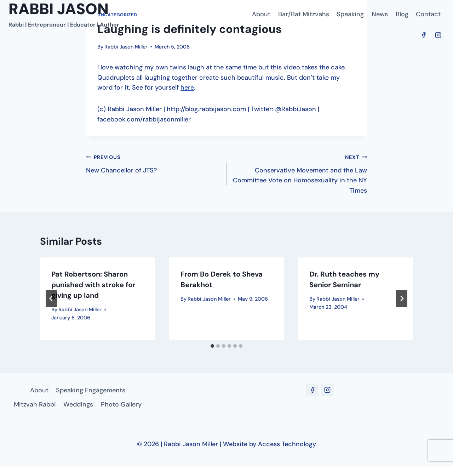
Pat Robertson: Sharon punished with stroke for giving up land (93, 284)
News (380, 14)
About (261, 14)
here (187, 87)
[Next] (401, 298)
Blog (402, 14)
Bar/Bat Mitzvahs (303, 14)
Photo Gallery (121, 404)
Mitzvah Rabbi (35, 404)
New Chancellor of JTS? (153, 163)
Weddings (78, 404)
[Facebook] (423, 35)
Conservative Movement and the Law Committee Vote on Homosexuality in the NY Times (300, 173)
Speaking (350, 14)
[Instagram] (438, 35)
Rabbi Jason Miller (126, 47)
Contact (428, 14)
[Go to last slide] (51, 298)
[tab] (212, 346)
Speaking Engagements (90, 390)
